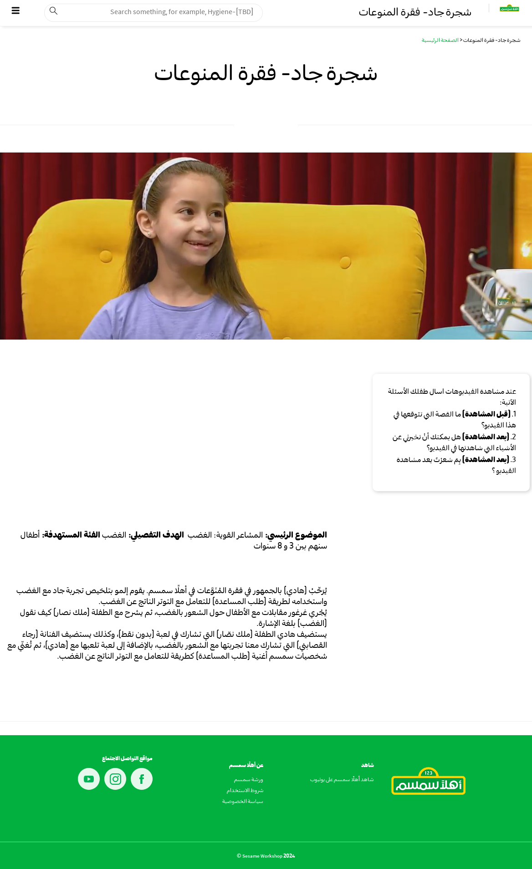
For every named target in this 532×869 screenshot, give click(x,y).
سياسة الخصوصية (242, 802)
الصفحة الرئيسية (440, 41)
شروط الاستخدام (245, 791)
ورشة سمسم (248, 780)
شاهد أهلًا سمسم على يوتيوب (342, 780)
